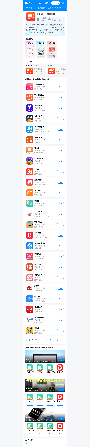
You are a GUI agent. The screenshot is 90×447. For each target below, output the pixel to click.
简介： (28, 25)
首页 (30, 3)
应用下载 (37, 3)
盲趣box (55, 340)
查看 (60, 87)
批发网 (28, 444)
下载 (29, 375)
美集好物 (35, 340)
